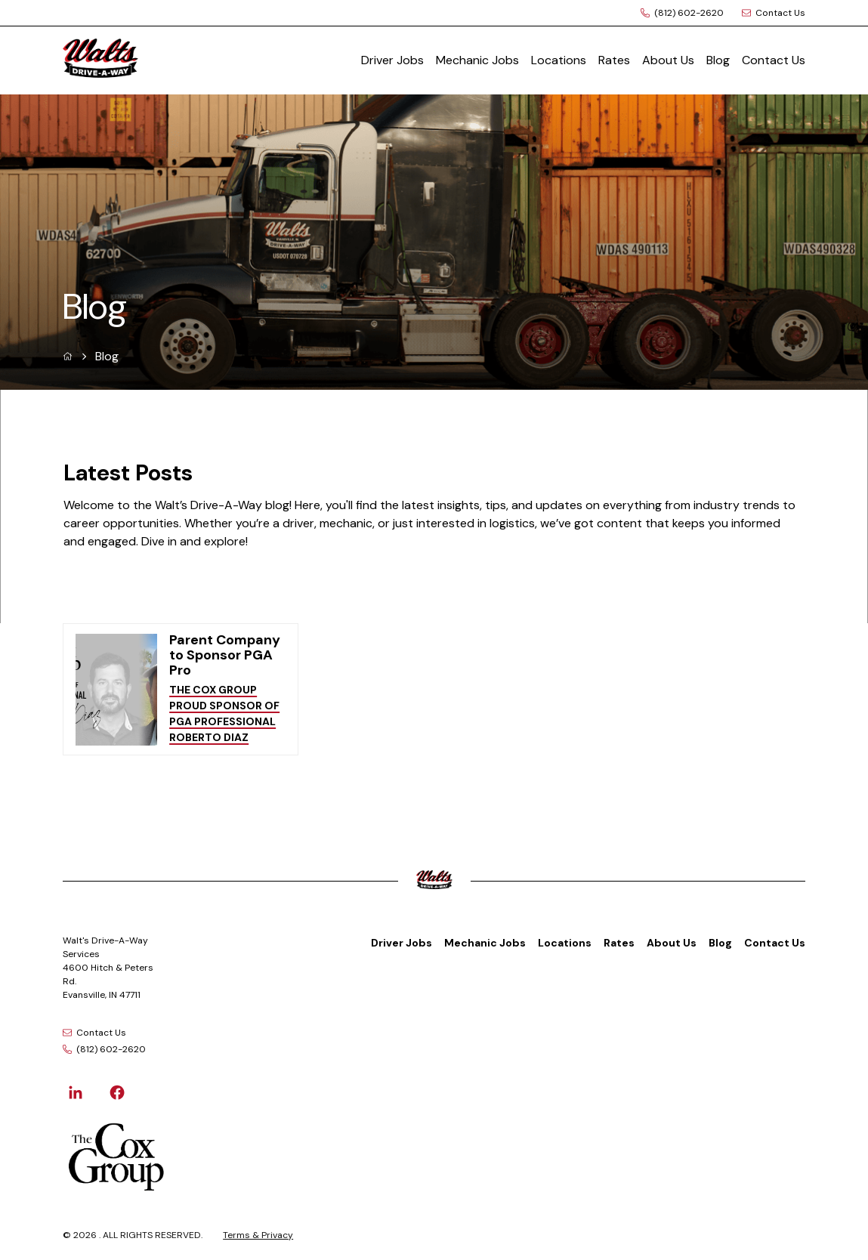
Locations (558, 60)
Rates (614, 60)
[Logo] (159, 60)
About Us (668, 60)
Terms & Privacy (258, 1235)
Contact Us (773, 60)
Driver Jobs (392, 60)
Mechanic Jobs (477, 60)
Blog (718, 60)
